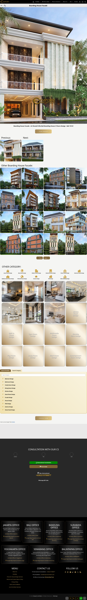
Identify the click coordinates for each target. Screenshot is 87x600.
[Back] (2, 5)
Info (71, 1)
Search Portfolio (5, 370)
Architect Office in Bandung (54, 536)
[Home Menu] (33, 2)
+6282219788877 (43, 475)
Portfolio (38, 1)
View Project (43, 131)
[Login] (79, 2)
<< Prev (39, 258)
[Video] (73, 598)
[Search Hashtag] (5, 5)
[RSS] (80, 572)
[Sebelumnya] (66, 598)
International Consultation (43, 462)
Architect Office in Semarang (43, 558)
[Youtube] (70, 572)
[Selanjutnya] (84, 598)
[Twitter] (78, 573)
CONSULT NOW (43, 418)
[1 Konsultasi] (81, 598)
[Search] (85, 2)
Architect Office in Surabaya (75, 536)
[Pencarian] (70, 598)
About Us (66, 1)
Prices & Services (57, 1)
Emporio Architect (37, 596)
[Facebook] (65, 572)
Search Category (16, 370)
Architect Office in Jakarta (11, 534)
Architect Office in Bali (32, 535)
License (13, 422)
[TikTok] (73, 572)
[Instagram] (68, 572)
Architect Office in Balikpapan (72, 556)
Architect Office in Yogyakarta (15, 558)
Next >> (46, 258)
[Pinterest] (75, 572)
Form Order (43, 466)
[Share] (77, 598)
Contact (76, 1)
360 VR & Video (46, 1)
